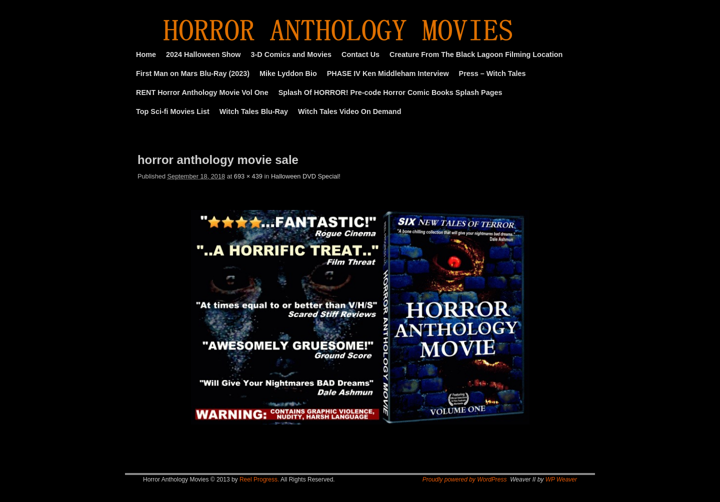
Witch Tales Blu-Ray (254, 112)
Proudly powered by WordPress (464, 479)
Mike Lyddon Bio (288, 74)
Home (146, 54)
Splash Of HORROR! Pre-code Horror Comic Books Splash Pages (390, 92)
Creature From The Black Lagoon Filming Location (476, 54)
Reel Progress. (259, 479)
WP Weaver (561, 479)
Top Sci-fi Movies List (173, 112)
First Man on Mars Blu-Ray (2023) (193, 74)
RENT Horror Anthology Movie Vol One (202, 92)
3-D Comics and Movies (291, 54)
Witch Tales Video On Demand (349, 112)
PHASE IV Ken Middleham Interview (388, 74)
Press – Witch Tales (492, 74)
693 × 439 (248, 176)
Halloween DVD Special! (305, 176)
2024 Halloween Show (203, 54)
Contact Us (361, 54)
